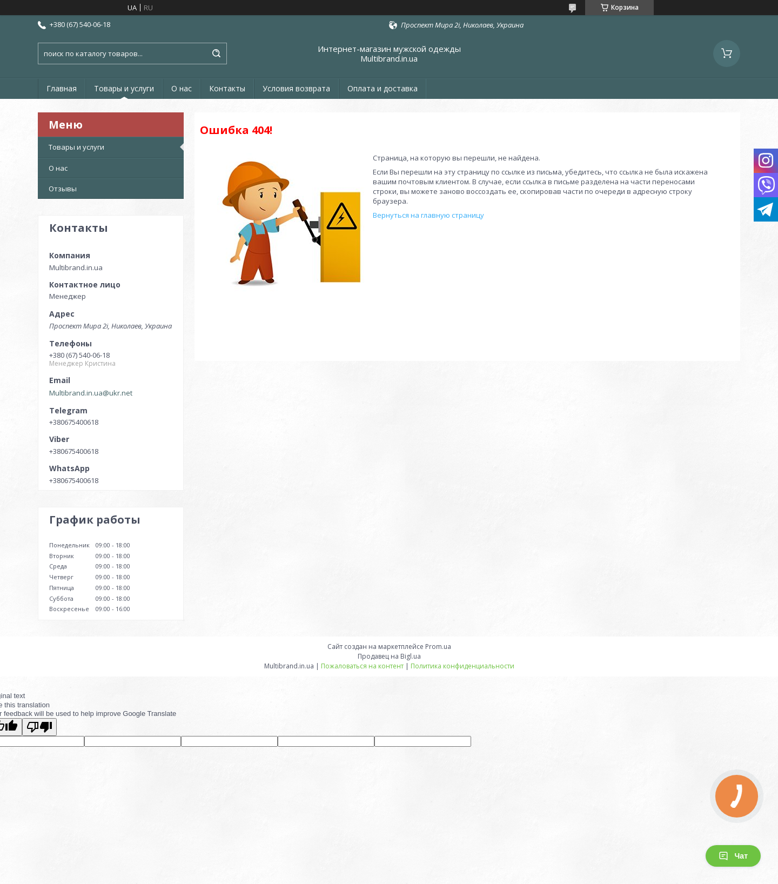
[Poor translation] (39, 727)
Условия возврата (296, 88)
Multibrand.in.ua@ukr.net (90, 393)
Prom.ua (438, 646)
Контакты (227, 88)
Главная (61, 88)
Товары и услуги (124, 88)
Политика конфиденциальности (462, 666)
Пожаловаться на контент (362, 666)
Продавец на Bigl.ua (389, 656)
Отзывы (63, 188)
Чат (733, 856)
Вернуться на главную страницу (428, 215)
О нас (181, 88)
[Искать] (216, 53)
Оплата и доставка (382, 88)
